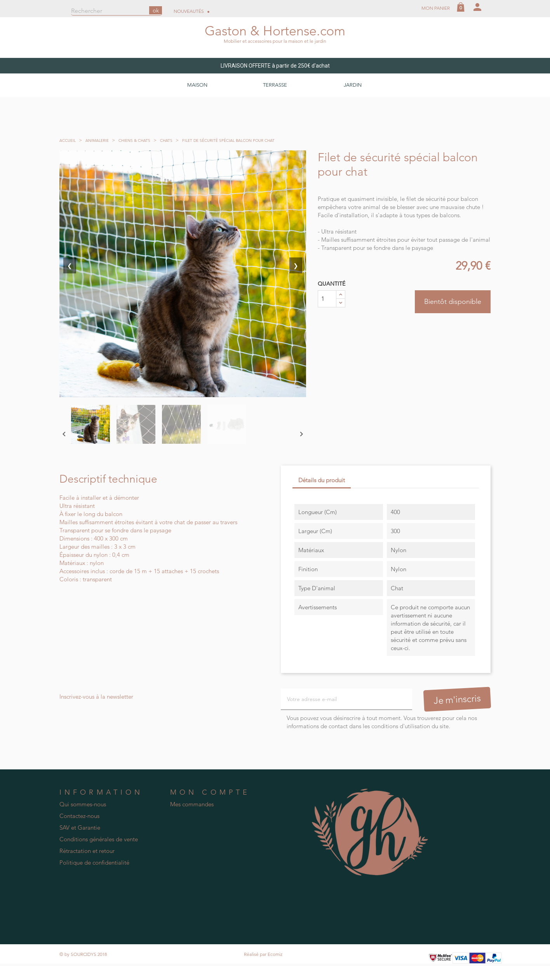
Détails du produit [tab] (321, 480)
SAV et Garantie (79, 828)
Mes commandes (192, 804)
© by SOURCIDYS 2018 (83, 954)
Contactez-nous (79, 816)
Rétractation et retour (87, 851)
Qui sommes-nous (82, 804)
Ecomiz (275, 954)
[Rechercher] (116, 11)
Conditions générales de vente (98, 839)
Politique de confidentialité (94, 863)
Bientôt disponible (452, 302)
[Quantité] (327, 298)
